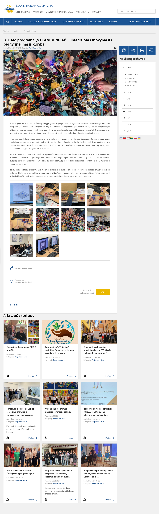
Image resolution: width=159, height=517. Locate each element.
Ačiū (103, 292)
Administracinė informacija (59, 12)
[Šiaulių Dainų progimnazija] (9, 8)
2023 (129, 105)
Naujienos (17, 31)
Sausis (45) (131, 85)
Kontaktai (96, 12)
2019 (129, 131)
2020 (129, 125)
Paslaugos (38, 12)
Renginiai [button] (113, 22)
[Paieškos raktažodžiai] (137, 11)
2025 (129, 92)
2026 (129, 68)
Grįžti (16, 305)
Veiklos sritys (23, 12)
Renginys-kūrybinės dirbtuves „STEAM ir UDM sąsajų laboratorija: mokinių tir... (97, 412)
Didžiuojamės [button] (96, 22)
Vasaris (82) (132, 82)
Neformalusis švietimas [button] (73, 22)
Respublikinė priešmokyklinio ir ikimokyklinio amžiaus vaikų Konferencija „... (98, 473)
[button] (138, 5)
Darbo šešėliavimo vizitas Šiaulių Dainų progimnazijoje (20, 472)
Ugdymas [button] (18, 22)
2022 (129, 112)
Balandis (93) (132, 75)
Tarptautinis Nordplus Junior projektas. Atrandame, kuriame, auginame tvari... (59, 473)
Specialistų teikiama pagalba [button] (42, 22)
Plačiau (31, 376)
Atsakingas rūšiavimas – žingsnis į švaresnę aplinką (58, 410)
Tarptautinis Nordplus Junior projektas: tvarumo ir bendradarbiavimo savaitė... (20, 412)
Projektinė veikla (30, 31)
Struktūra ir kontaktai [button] (140, 22)
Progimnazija (82, 12)
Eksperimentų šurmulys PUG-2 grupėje (21, 348)
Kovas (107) (131, 78)
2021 (129, 118)
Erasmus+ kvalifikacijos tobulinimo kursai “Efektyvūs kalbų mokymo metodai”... (97, 350)
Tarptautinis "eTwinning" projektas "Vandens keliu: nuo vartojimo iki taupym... (59, 350)
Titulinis (6, 31)
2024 (129, 99)
